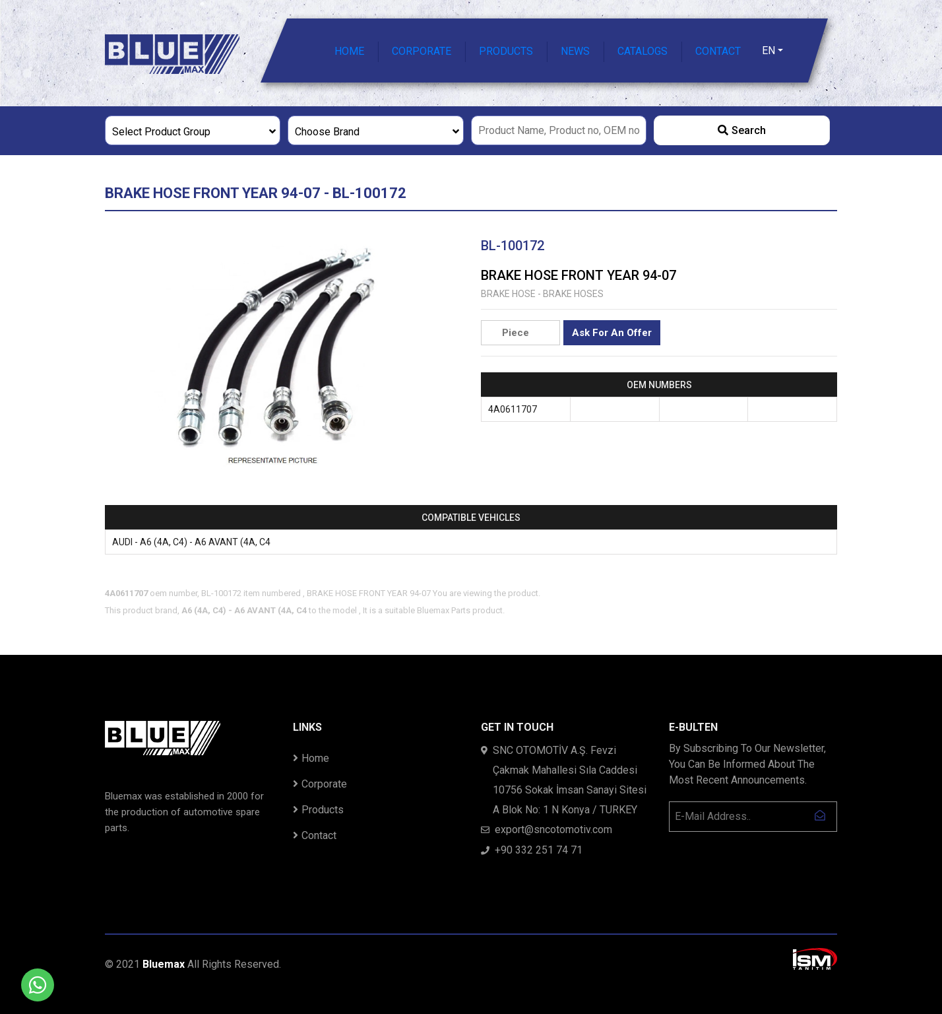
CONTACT (718, 51)
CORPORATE (421, 51)
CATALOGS (642, 51)
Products (318, 809)
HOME (349, 51)
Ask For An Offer (612, 333)
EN (768, 50)
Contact (314, 835)
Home (311, 758)
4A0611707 (512, 409)
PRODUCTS (506, 51)
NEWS (575, 51)
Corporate (320, 784)
